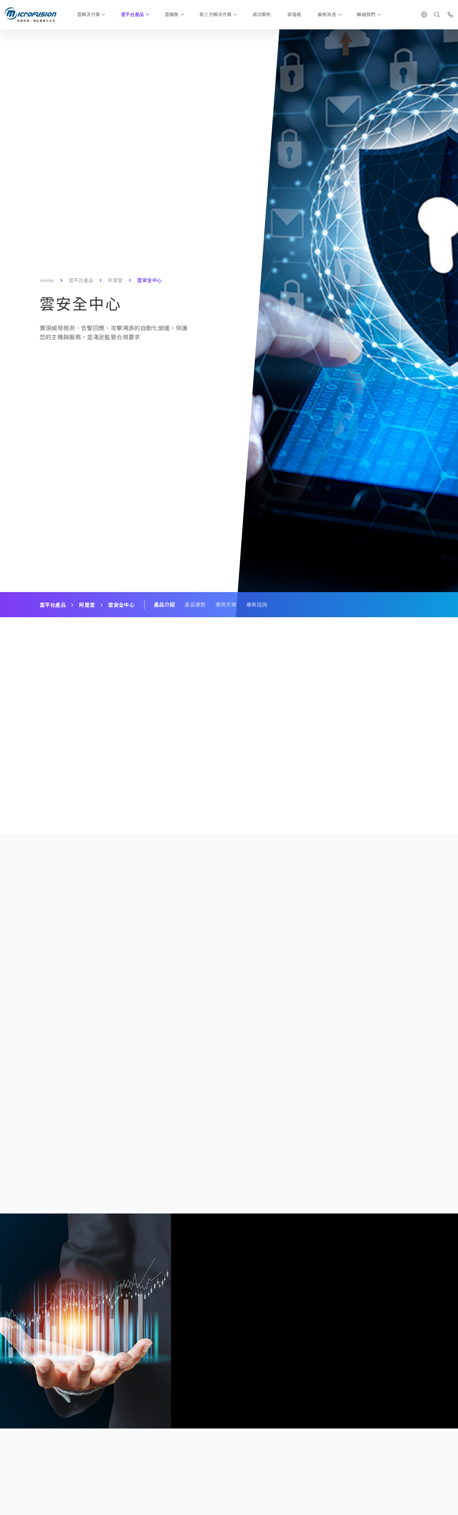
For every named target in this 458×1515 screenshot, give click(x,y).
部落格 (294, 14)
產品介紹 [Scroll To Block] (164, 604)
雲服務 (172, 14)
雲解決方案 (88, 14)
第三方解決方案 (215, 14)
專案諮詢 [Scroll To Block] (256, 604)
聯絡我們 (366, 14)
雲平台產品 (132, 14)
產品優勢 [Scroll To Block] (194, 604)
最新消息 (327, 14)
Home (47, 280)
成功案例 (262, 14)
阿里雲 (115, 280)
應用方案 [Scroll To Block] (225, 604)
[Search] (437, 14)
